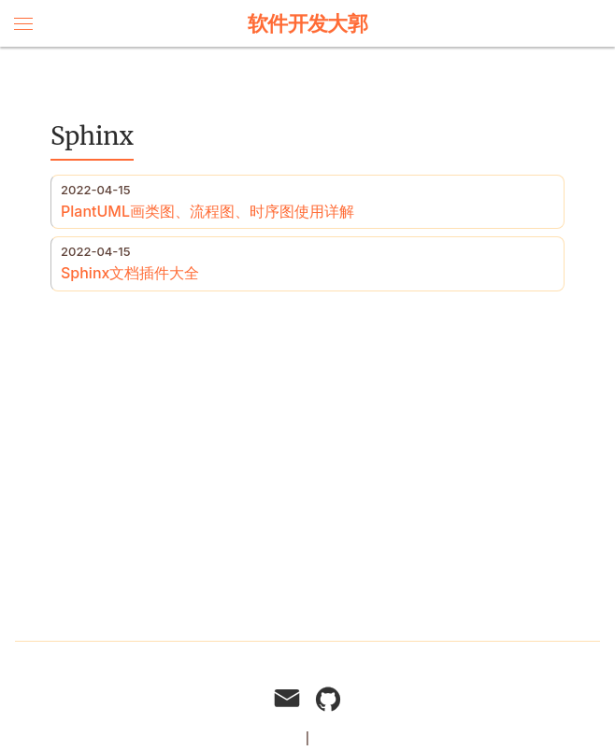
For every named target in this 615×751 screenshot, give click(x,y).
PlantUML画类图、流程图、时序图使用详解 (207, 211)
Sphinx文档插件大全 (130, 272)
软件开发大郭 (308, 23)
